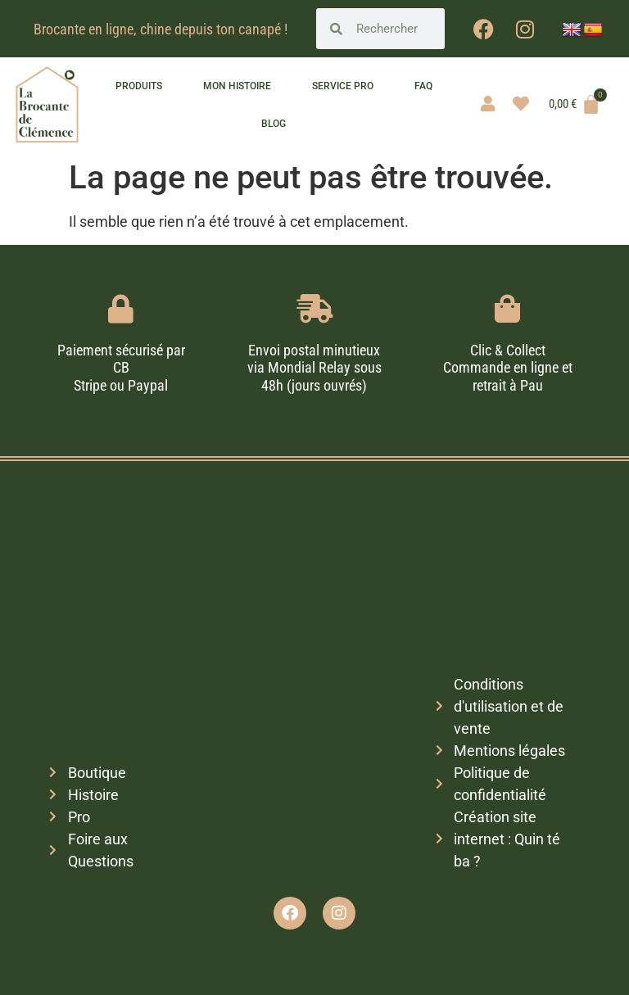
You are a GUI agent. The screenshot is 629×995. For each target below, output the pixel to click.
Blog (273, 123)
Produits (138, 86)
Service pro (342, 86)
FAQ (423, 86)
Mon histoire (237, 86)
